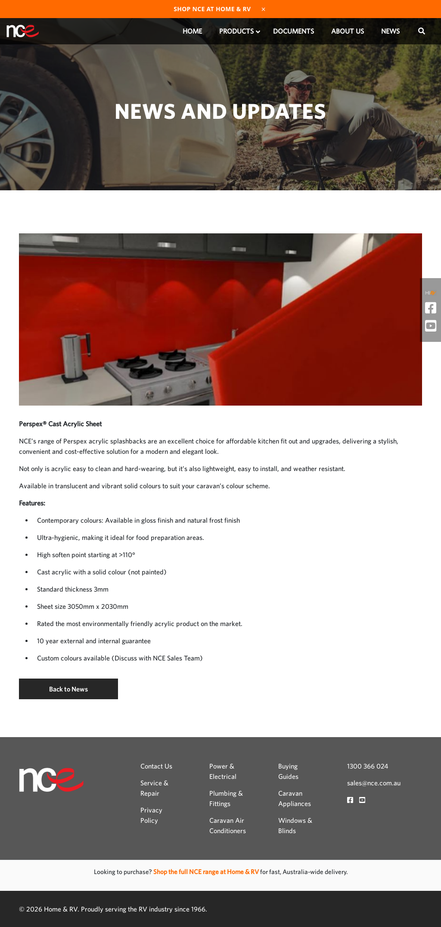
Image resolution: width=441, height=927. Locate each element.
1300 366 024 (367, 766)
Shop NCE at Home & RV (212, 9)
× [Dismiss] (263, 9)
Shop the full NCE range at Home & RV (206, 871)
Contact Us (156, 766)
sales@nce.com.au (374, 783)
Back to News (68, 689)
